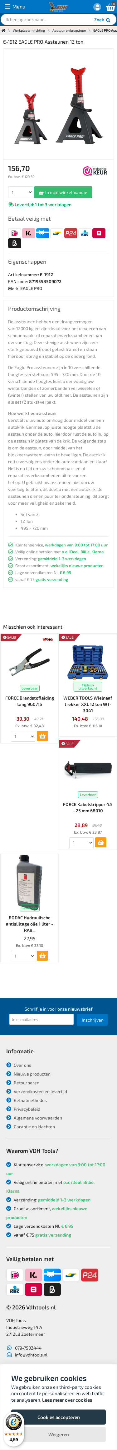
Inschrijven (93, 1020)
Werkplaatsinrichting (29, 30)
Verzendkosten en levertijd (36, 1091)
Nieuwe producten (28, 1074)
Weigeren (58, 1434)
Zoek (102, 20)
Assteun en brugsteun (69, 30)
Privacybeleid (23, 1109)
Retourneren (22, 1082)
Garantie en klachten (30, 1126)
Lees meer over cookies (67, 1400)
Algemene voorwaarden (34, 1117)
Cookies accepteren (58, 1417)
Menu (15, 6)
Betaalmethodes (26, 1100)
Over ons (18, 1065)
